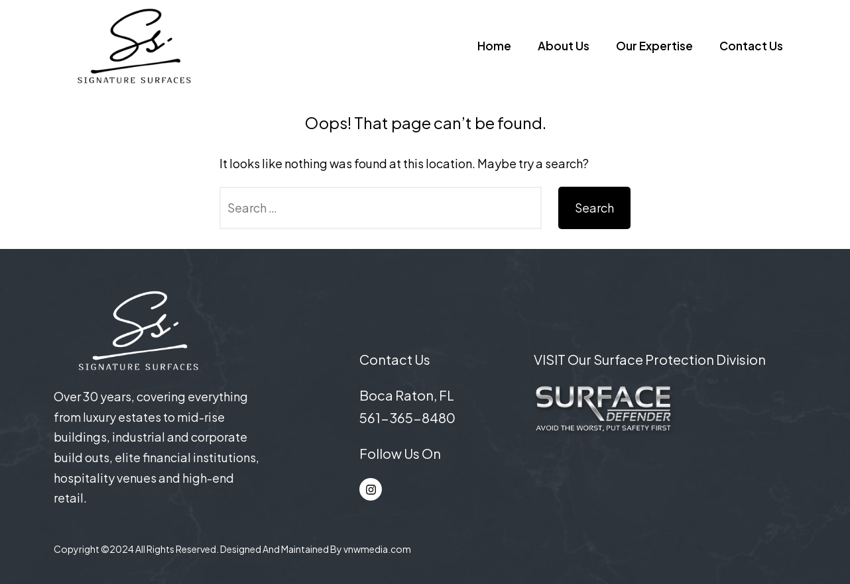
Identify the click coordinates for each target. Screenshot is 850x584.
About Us (563, 45)
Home (494, 45)
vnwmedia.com (377, 549)
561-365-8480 (407, 417)
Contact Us (751, 45)
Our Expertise (654, 45)
